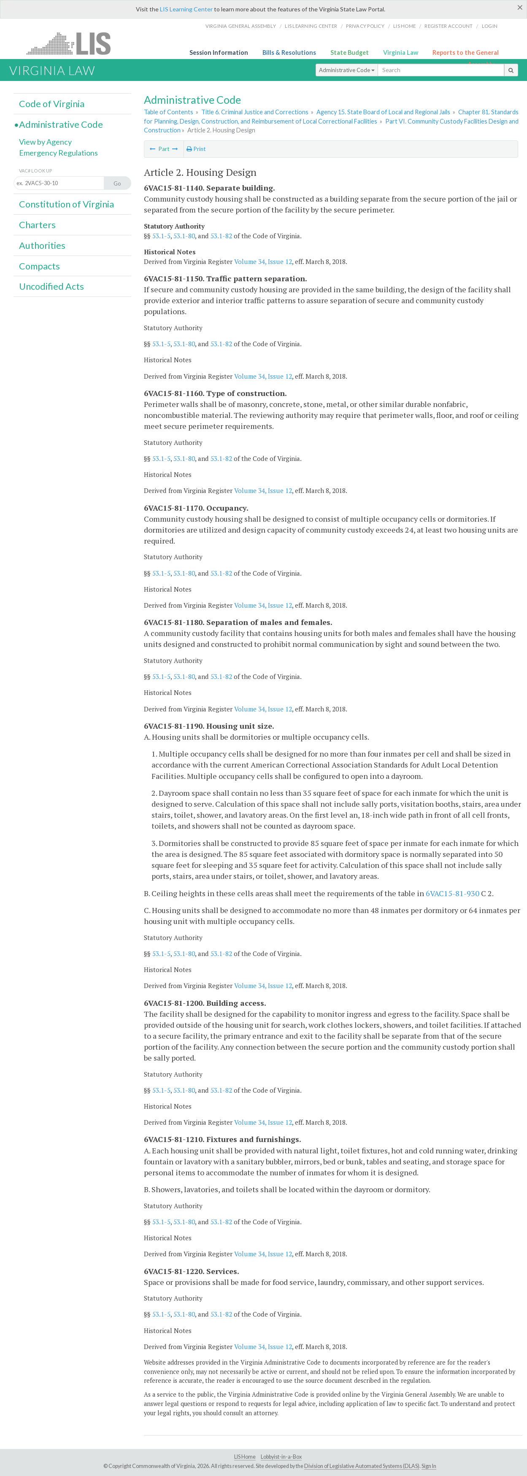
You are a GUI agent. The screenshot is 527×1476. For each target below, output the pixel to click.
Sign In (429, 1466)
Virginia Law (400, 52)
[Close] (520, 7)
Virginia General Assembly (240, 26)
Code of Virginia (51, 103)
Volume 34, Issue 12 (263, 261)
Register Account (448, 26)
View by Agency (45, 141)
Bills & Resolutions (289, 52)
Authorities (42, 245)
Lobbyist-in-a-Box (281, 1457)
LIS (73, 43)
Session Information (218, 52)
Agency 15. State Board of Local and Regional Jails (383, 112)
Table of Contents (168, 112)
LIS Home (245, 1457)
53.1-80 (184, 236)
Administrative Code (347, 70)
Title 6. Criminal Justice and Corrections (254, 112)
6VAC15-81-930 (452, 893)
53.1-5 (161, 236)
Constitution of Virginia (66, 204)
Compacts (39, 266)
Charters (37, 224)
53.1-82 (221, 236)
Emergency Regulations (58, 152)
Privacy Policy (365, 26)
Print (195, 148)
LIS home (404, 26)
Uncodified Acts (51, 286)
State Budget (349, 52)
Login (489, 26)
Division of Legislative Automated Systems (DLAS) (361, 1466)
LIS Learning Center (186, 9)
